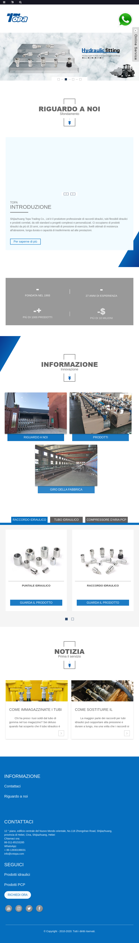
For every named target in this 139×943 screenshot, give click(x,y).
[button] (58, 79)
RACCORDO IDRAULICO (29, 519)
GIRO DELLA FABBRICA (51, 489)
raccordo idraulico (103, 585)
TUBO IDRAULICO (66, 519)
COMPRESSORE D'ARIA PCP (106, 519)
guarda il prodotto (36, 602)
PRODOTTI (87, 437)
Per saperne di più (25, 254)
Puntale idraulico (36, 585)
